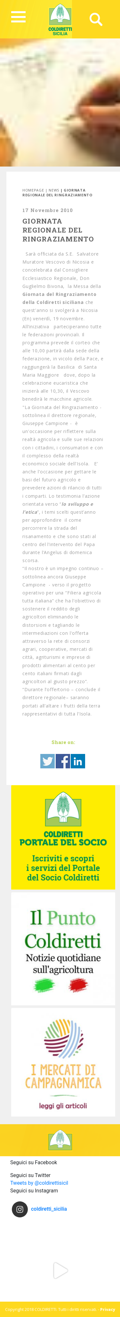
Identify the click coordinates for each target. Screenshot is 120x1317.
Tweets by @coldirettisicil (39, 1183)
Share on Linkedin (78, 761)
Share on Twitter (47, 761)
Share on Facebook (63, 761)
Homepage (33, 190)
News (54, 190)
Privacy (107, 1309)
